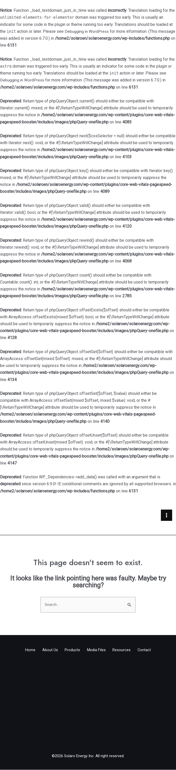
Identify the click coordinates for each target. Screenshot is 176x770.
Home (21, 651)
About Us (45, 651)
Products (70, 651)
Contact (153, 651)
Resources (127, 651)
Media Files (98, 651)
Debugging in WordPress (87, 31)
